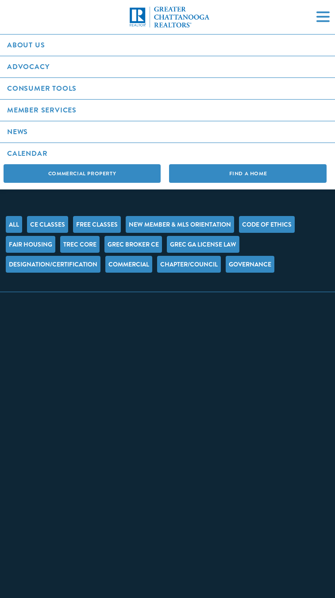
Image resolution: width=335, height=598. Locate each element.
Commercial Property (82, 173)
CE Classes (47, 224)
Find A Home (248, 173)
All (14, 224)
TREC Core (79, 244)
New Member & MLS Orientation (180, 224)
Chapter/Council (189, 264)
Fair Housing (30, 244)
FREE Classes (97, 224)
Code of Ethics (267, 224)
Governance (250, 264)
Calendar (27, 153)
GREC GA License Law (203, 244)
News (17, 131)
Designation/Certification (53, 264)
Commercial (128, 264)
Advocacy (28, 66)
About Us (26, 45)
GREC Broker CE (133, 244)
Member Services (42, 110)
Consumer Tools (42, 88)
